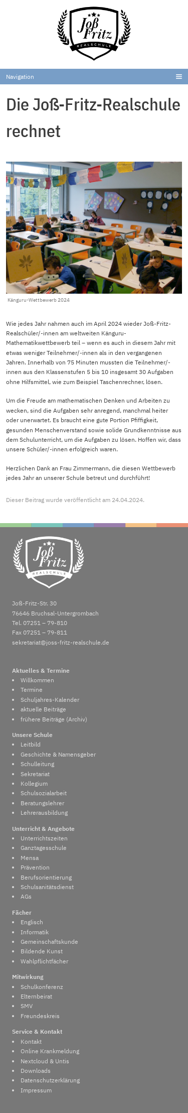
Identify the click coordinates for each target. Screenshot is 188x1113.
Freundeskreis (40, 1016)
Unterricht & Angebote (43, 828)
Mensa (30, 857)
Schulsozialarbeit (44, 793)
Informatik (35, 932)
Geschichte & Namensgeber (58, 754)
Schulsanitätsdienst (47, 887)
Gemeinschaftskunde (49, 941)
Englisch (32, 922)
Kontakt (31, 1041)
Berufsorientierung (46, 877)
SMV (27, 1006)
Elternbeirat (36, 996)
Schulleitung (37, 764)
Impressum (36, 1090)
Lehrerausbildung (44, 812)
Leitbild (31, 744)
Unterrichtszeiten (44, 838)
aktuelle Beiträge (43, 709)
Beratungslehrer (42, 803)
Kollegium (34, 783)
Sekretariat (35, 774)
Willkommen (37, 680)
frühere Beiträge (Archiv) (54, 719)
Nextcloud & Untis (45, 1061)
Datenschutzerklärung (50, 1080)
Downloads (36, 1070)
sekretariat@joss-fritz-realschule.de (60, 642)
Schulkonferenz (42, 987)
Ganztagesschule (44, 847)
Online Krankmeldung (50, 1051)
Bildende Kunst (42, 951)
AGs (26, 896)
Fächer (22, 912)
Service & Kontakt (37, 1031)
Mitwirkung (28, 976)
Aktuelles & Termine (41, 670)
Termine (32, 689)
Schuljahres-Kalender (50, 699)
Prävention (35, 867)
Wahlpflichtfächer (44, 961)
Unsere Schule (32, 734)
